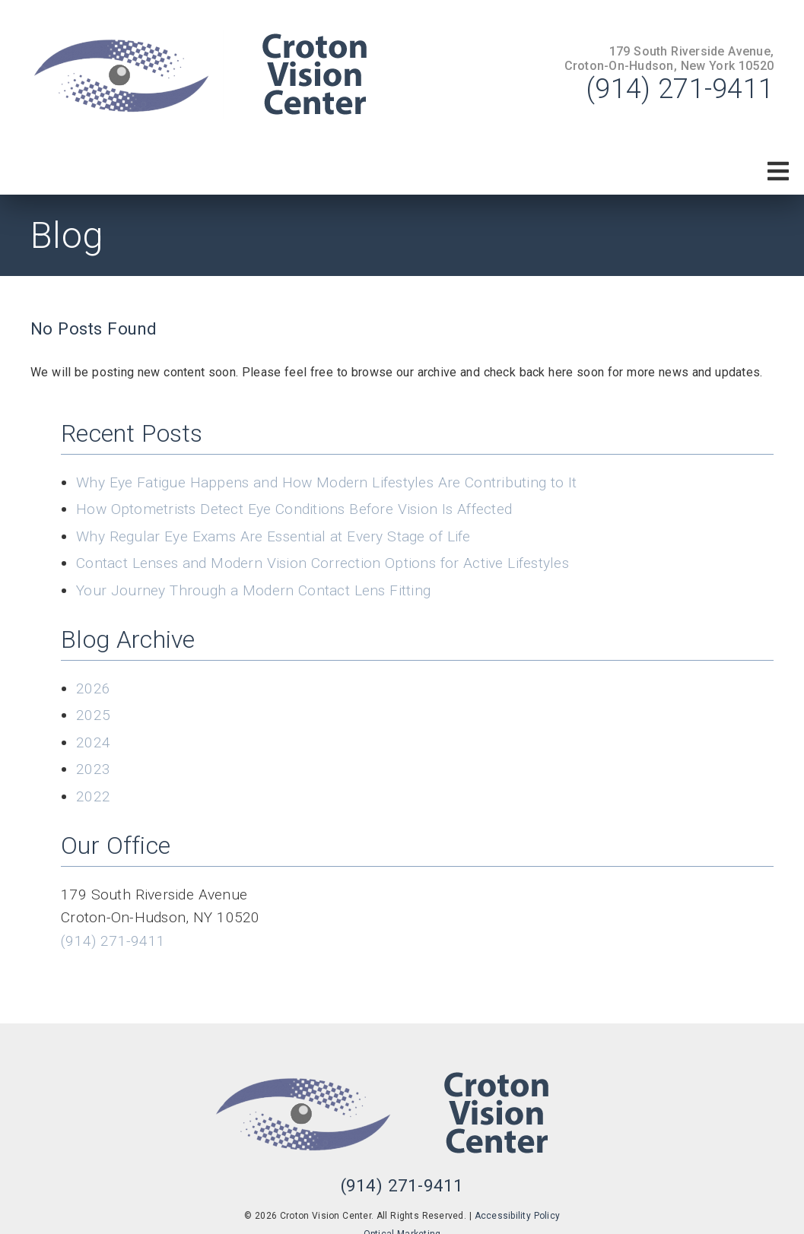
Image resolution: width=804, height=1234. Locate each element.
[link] (220, 74)
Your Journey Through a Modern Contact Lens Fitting (253, 590)
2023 (93, 769)
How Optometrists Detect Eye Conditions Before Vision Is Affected (294, 509)
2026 (93, 688)
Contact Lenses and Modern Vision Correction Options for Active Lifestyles (322, 563)
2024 (93, 742)
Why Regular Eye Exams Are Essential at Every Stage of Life (273, 536)
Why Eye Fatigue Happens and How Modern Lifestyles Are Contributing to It (326, 482)
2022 (93, 796)
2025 (93, 715)
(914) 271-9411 (680, 89)
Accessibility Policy (518, 1215)
